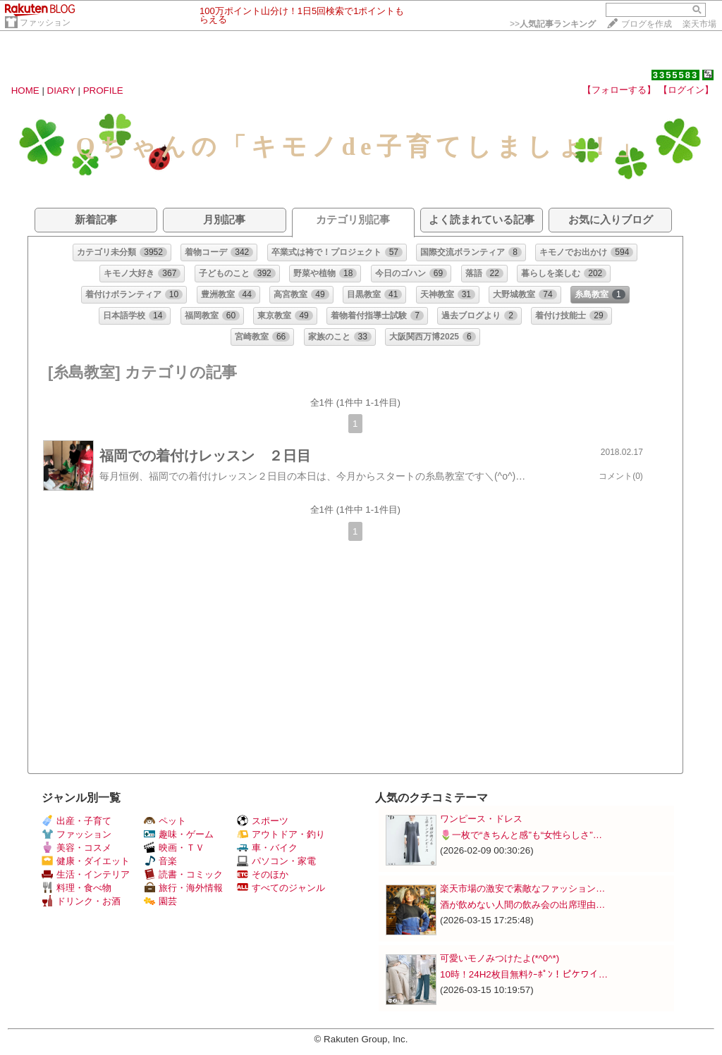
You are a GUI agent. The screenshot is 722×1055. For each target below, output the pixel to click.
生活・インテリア (86, 874)
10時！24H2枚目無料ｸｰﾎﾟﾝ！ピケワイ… (524, 974)
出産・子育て (76, 821)
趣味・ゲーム (179, 834)
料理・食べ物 (76, 887)
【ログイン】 (686, 90)
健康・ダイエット (86, 861)
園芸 (160, 901)
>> (553, 24)
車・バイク (267, 847)
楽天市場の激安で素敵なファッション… (522, 888)
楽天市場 (699, 24)
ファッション (45, 22)
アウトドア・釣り (281, 834)
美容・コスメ (76, 847)
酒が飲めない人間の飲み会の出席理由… (522, 904)
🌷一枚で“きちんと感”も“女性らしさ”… (521, 835)
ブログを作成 (646, 24)
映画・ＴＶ (174, 847)
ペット (165, 821)
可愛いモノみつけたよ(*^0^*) (499, 958)
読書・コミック (183, 874)
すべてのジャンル (281, 887)
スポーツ (262, 821)
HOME (25, 90)
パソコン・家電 (276, 861)
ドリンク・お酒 (81, 901)
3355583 (676, 75)
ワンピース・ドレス (481, 818)
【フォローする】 (619, 90)
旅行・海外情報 (183, 887)
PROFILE (103, 90)
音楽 (160, 861)
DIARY (61, 90)
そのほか (262, 874)
